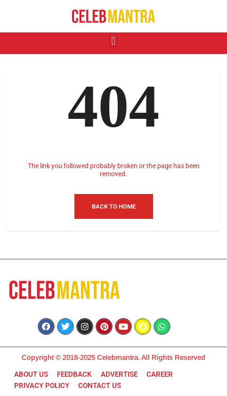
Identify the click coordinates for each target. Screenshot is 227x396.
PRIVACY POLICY (41, 385)
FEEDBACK (74, 374)
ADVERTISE (119, 374)
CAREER (159, 374)
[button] (114, 40)
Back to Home (114, 206)
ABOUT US (31, 374)
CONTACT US (99, 385)
